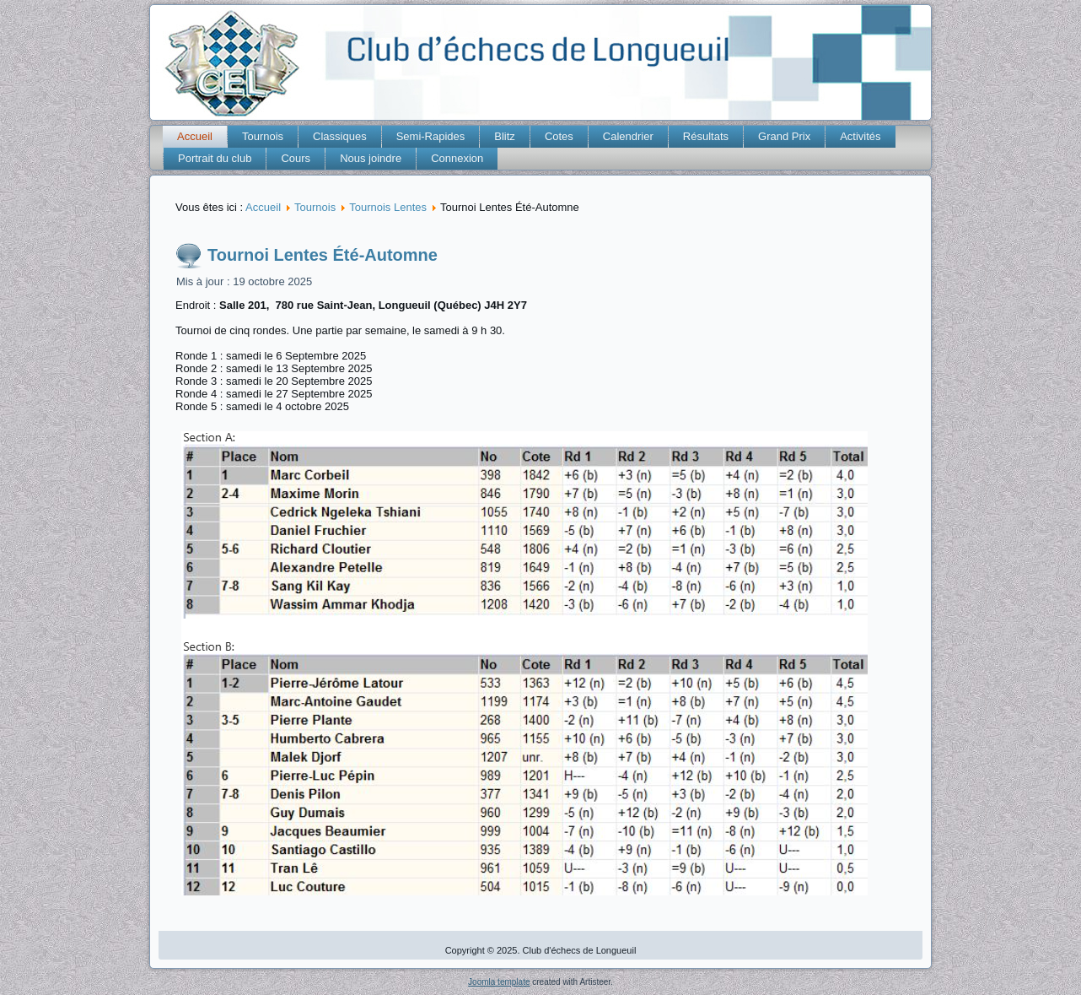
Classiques (340, 136)
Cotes (559, 136)
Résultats (706, 136)
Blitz (504, 136)
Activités (860, 136)
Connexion (457, 158)
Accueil (194, 136)
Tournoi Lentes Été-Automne (322, 255)
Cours (295, 158)
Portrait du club (214, 158)
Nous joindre (370, 158)
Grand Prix (784, 136)
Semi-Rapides (430, 136)
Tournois (262, 136)
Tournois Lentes (388, 207)
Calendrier (628, 136)
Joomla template (499, 982)
